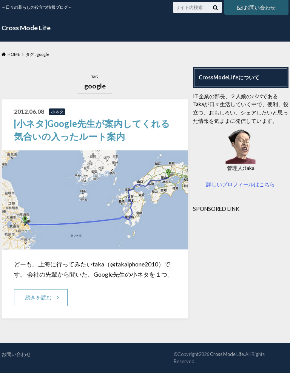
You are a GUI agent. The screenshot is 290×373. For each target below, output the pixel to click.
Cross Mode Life (26, 28)
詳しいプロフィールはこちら (240, 184)
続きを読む (38, 297)
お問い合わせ (256, 7)
